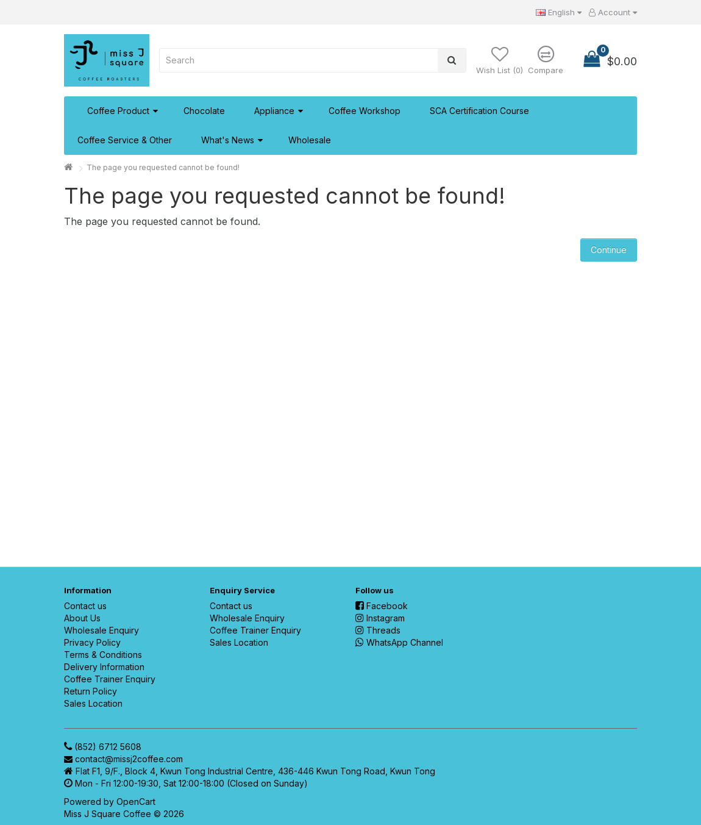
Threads (377, 630)
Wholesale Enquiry (101, 630)
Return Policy (90, 691)
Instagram (380, 618)
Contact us (85, 606)
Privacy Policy (92, 642)
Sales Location (93, 703)
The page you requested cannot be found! (163, 167)
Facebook (381, 606)
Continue (609, 250)
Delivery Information (104, 667)
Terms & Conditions (103, 654)
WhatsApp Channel (399, 642)
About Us (82, 618)
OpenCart (135, 801)
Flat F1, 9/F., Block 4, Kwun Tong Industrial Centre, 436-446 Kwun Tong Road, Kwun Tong (255, 771)
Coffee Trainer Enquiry (109, 679)
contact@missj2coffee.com (129, 759)
